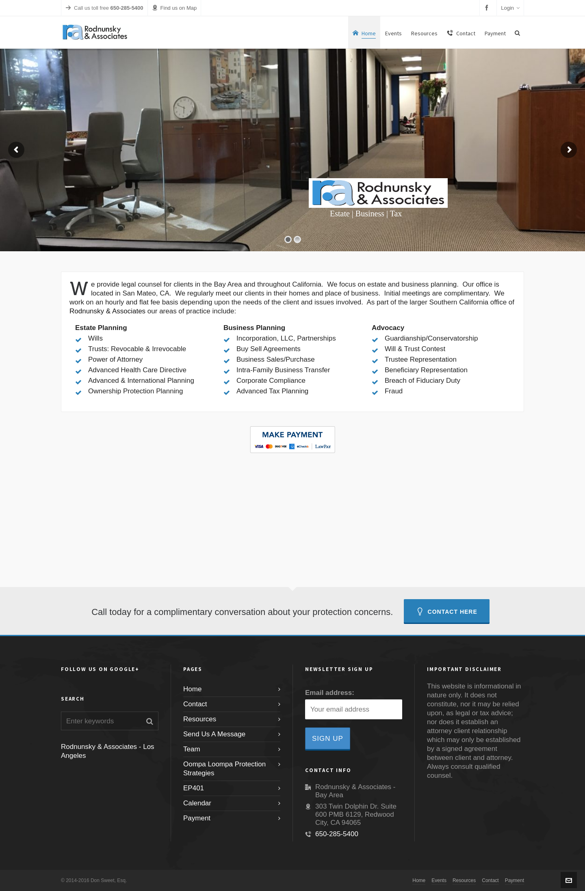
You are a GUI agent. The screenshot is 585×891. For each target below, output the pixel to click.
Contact (195, 704)
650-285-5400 (336, 834)
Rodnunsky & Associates (107, 311)
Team (191, 749)
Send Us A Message (214, 734)
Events (438, 880)
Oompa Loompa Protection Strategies (224, 768)
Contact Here (446, 612)
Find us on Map (174, 8)
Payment (196, 818)
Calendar (197, 803)
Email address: (329, 693)
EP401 (193, 788)
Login (510, 8)
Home (192, 689)
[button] (149, 721)
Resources (199, 719)
